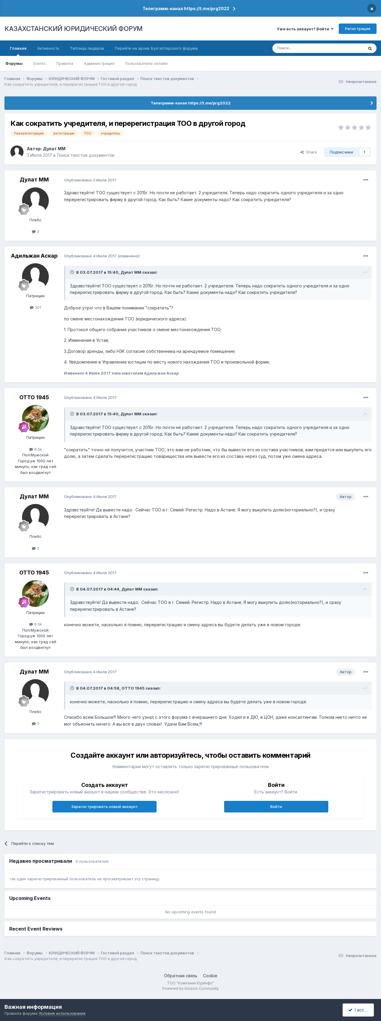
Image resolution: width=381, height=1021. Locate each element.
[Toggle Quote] (72, 272)
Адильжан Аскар (34, 256)
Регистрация (357, 28)
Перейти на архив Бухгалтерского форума (156, 48)
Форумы (14, 63)
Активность (48, 48)
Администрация (99, 63)
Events (39, 63)
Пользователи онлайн (146, 63)
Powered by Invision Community (190, 988)
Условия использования (62, 1013)
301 (35, 307)
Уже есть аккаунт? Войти (305, 28)
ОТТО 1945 (34, 397)
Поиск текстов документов (85, 155)
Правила (64, 63)
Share (308, 152)
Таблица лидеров (87, 48)
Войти (276, 806)
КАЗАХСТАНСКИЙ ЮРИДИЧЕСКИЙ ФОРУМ (73, 28)
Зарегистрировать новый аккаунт (104, 806)
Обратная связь (180, 975)
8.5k (35, 449)
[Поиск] (301, 48)
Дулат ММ (54, 148)
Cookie (210, 975)
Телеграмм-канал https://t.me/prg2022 (186, 8)
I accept (359, 1009)
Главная (18, 51)
